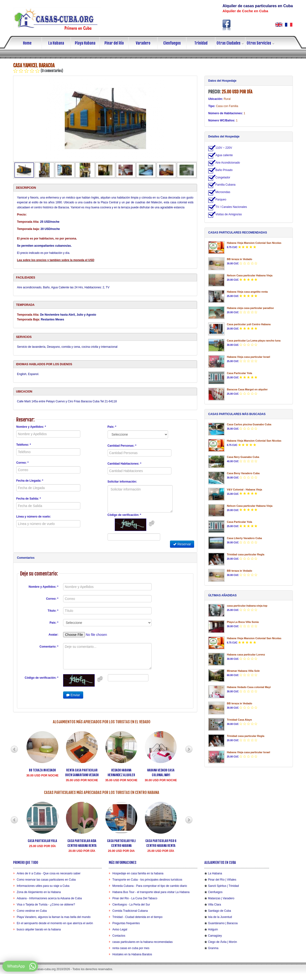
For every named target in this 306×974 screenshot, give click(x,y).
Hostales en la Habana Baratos (132, 954)
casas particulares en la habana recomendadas (142, 942)
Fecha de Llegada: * (29, 480)
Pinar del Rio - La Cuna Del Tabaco (134, 898)
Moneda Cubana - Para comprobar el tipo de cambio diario (149, 886)
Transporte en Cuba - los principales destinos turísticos (147, 879)
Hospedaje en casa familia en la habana (137, 873)
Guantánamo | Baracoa (223, 923)
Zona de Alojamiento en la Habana (39, 892)
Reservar (182, 544)
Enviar (73, 695)
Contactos (118, 935)
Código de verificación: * (124, 515)
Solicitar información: (122, 481)
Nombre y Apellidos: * (31, 426)
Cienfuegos (172, 43)
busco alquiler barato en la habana (39, 929)
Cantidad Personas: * (122, 445)
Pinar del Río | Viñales (222, 879)
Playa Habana (85, 43)
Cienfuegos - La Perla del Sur (131, 904)
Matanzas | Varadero (221, 898)
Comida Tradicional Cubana (130, 910)
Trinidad (201, 43)
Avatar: (53, 634)
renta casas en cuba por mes (130, 948)
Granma (213, 948)
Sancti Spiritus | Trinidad (223, 886)
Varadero (143, 43)
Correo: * (22, 462)
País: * (112, 426)
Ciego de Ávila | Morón (222, 942)
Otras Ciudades (231, 43)
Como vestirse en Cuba (32, 910)
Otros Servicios (261, 43)
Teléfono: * (23, 444)
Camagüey (215, 935)
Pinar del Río (114, 43)
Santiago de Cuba (219, 910)
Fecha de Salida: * (28, 498)
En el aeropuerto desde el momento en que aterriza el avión (55, 923)
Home (27, 43)
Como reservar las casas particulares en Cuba (46, 879)
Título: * (53, 610)
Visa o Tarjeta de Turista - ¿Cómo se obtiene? (46, 904)
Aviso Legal (119, 929)
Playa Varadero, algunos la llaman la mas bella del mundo (54, 917)
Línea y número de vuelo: (33, 516)
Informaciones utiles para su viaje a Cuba (43, 886)
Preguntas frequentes (126, 923)
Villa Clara (214, 904)
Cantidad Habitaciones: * (124, 463)
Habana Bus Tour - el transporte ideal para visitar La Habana (151, 892)
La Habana (56, 43)
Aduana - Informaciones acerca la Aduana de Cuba (49, 898)
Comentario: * (48, 646)
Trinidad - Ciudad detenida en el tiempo (137, 917)
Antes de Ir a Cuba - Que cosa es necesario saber (49, 873)
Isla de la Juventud (220, 917)
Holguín (213, 929)
